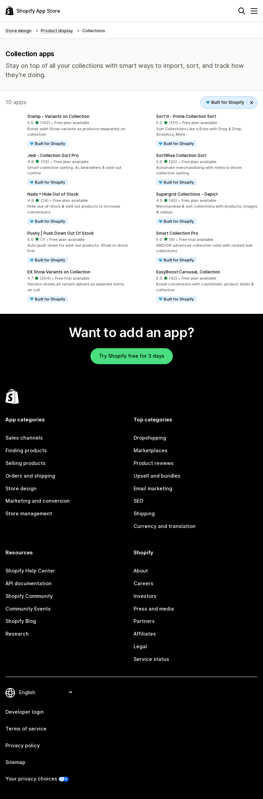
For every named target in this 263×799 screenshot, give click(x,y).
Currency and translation (165, 526)
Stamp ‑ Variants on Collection (58, 116)
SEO (138, 501)
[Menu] (254, 11)
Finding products (26, 450)
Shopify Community (29, 596)
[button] (67, 130)
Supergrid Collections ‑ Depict (187, 194)
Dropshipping (150, 438)
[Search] (241, 11)
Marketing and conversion (37, 501)
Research (17, 634)
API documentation (28, 583)
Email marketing (153, 488)
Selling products (25, 463)
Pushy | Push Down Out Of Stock (60, 233)
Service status (151, 659)
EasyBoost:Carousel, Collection (188, 271)
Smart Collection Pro (177, 233)
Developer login (24, 712)
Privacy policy (22, 745)
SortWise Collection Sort (181, 155)
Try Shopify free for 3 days (131, 356)
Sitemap (15, 762)
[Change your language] (45, 692)
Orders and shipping (30, 476)
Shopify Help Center (30, 571)
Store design (21, 488)
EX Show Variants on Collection (58, 271)
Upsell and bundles (157, 476)
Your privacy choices (31, 779)
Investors (145, 596)
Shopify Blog (20, 621)
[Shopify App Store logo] (32, 10)
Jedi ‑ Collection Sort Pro (53, 155)
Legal (140, 646)
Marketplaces (150, 450)
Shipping (144, 513)
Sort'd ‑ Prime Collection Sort (186, 116)
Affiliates (145, 634)
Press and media (154, 609)
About (141, 571)
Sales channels (24, 438)
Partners (144, 621)
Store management (28, 513)
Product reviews (154, 463)
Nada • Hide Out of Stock (52, 194)
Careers (143, 583)
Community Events (28, 609)
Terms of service (26, 729)
